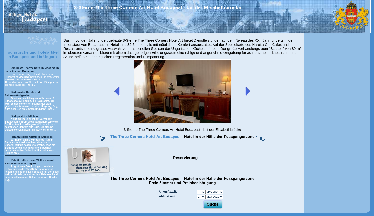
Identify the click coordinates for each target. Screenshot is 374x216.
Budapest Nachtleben (24, 116)
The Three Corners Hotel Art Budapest (145, 137)
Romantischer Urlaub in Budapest (32, 136)
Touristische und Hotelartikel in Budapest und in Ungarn (32, 54)
